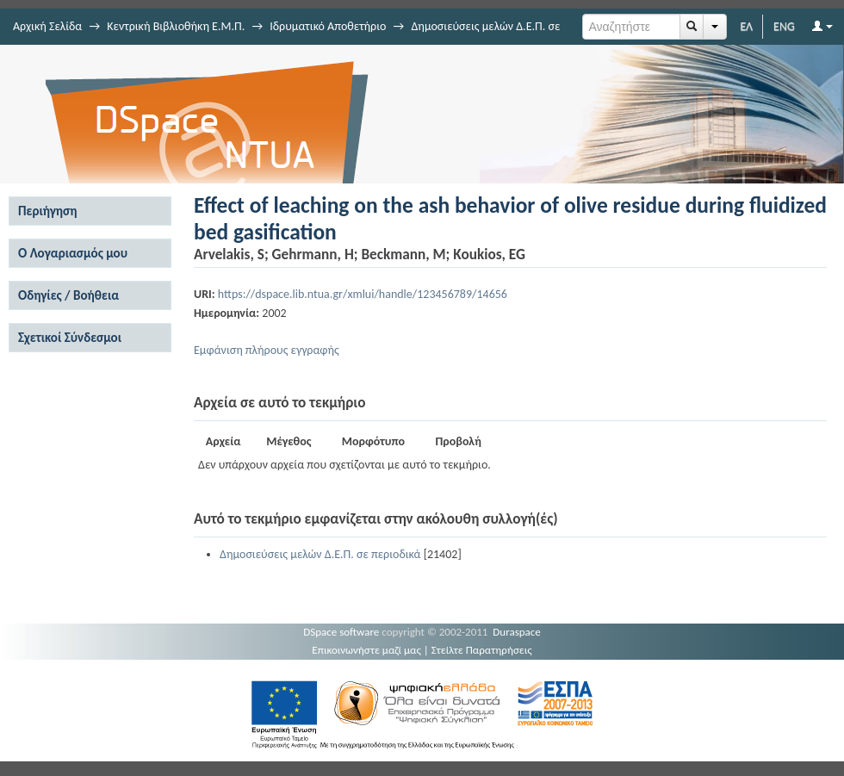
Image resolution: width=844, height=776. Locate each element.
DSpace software (341, 631)
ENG (784, 26)
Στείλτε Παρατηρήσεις (481, 649)
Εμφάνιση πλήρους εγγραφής (266, 350)
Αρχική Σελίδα (47, 26)
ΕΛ (746, 26)
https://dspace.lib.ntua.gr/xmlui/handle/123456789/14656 (362, 294)
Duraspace (517, 631)
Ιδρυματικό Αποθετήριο (328, 26)
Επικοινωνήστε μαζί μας (366, 649)
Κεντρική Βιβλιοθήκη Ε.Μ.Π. (176, 26)
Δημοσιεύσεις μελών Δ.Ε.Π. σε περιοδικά (320, 554)
